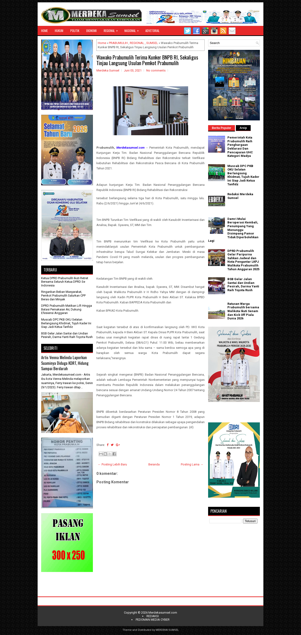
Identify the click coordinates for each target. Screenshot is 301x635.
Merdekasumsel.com (162, 612)
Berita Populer (221, 128)
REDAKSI (153, 616)
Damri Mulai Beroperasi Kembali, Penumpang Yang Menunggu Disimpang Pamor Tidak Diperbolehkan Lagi (233, 230)
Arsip (243, 128)
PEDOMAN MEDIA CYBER (153, 619)
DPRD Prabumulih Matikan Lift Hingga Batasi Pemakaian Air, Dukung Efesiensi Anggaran (66, 309)
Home (102, 43)
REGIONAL (112, 29)
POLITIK (74, 30)
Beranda (154, 464)
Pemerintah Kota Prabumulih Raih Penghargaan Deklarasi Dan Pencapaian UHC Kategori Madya (240, 147)
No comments (156, 70)
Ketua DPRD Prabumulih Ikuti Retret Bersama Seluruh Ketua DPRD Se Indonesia (64, 281)
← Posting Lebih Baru (112, 464)
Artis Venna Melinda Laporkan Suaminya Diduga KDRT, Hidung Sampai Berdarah (64, 362)
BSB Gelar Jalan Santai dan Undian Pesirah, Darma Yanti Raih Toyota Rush (67, 335)
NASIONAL (133, 29)
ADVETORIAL (152, 30)
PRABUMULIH (118, 43)
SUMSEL (152, 43)
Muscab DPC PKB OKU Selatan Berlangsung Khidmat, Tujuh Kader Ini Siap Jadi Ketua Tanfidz (66, 323)
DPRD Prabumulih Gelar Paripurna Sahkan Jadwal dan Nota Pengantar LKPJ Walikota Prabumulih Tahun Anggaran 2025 (243, 260)
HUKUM (59, 30)
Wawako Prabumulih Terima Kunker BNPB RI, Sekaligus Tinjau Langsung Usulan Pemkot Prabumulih (147, 60)
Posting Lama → (192, 464)
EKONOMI (91, 30)
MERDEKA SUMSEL (167, 629)
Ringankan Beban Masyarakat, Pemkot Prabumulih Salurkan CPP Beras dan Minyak (63, 295)
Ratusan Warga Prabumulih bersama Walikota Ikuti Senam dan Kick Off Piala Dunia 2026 (243, 311)
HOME (44, 30)
